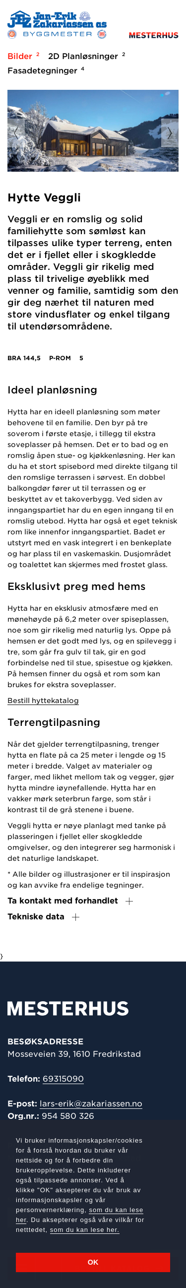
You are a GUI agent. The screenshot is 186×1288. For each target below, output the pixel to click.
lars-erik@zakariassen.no (91, 1103)
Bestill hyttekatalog (43, 701)
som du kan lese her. (85, 1229)
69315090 (63, 1079)
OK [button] (93, 1262)
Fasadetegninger (44, 70)
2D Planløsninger (85, 56)
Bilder (21, 56)
